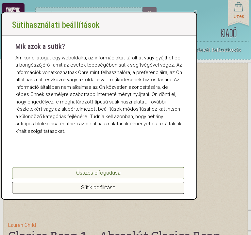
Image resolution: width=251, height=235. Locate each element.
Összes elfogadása (98, 173)
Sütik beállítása (98, 187)
